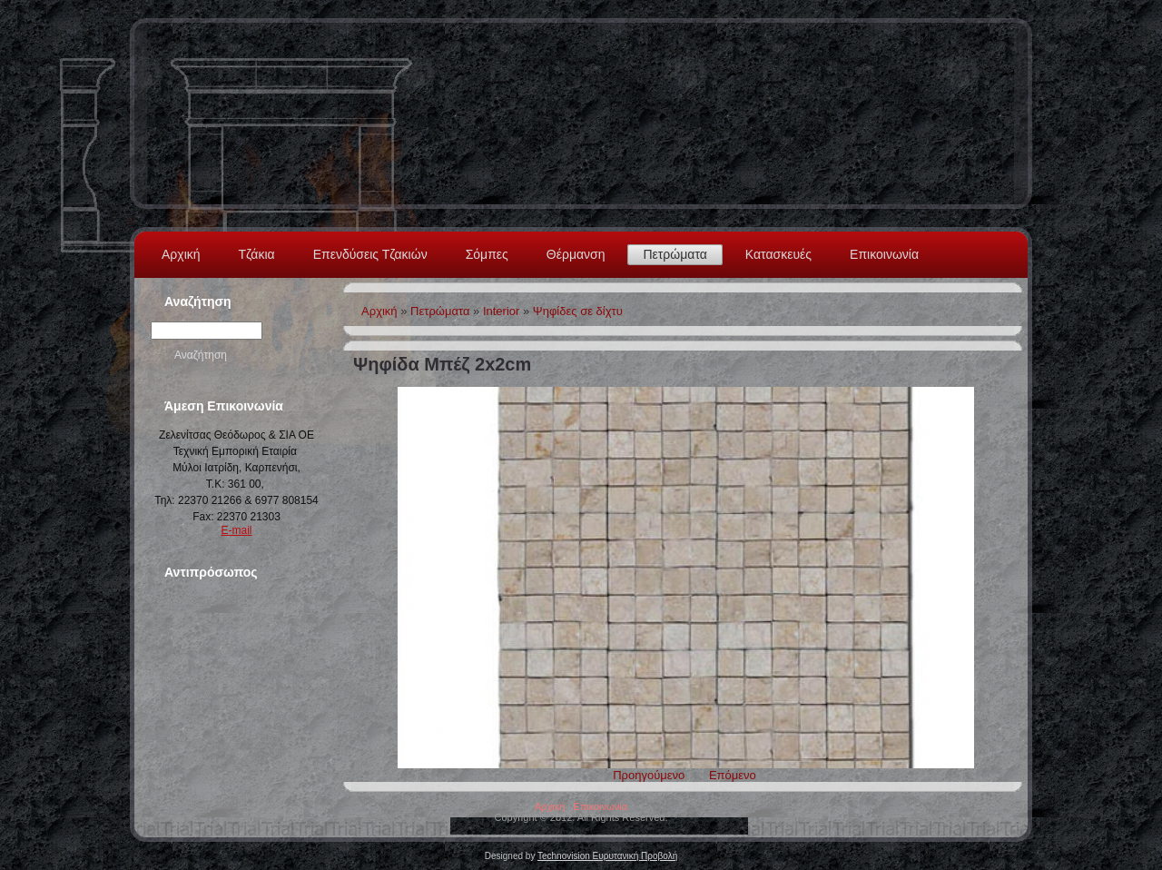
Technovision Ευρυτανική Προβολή (607, 856)
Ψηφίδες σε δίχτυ (578, 311)
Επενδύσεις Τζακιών (370, 254)
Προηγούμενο (648, 775)
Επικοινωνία (884, 254)
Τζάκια (257, 254)
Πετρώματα (674, 254)
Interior (501, 311)
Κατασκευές (778, 254)
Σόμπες (487, 254)
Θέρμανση (576, 254)
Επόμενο (732, 775)
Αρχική (181, 254)
